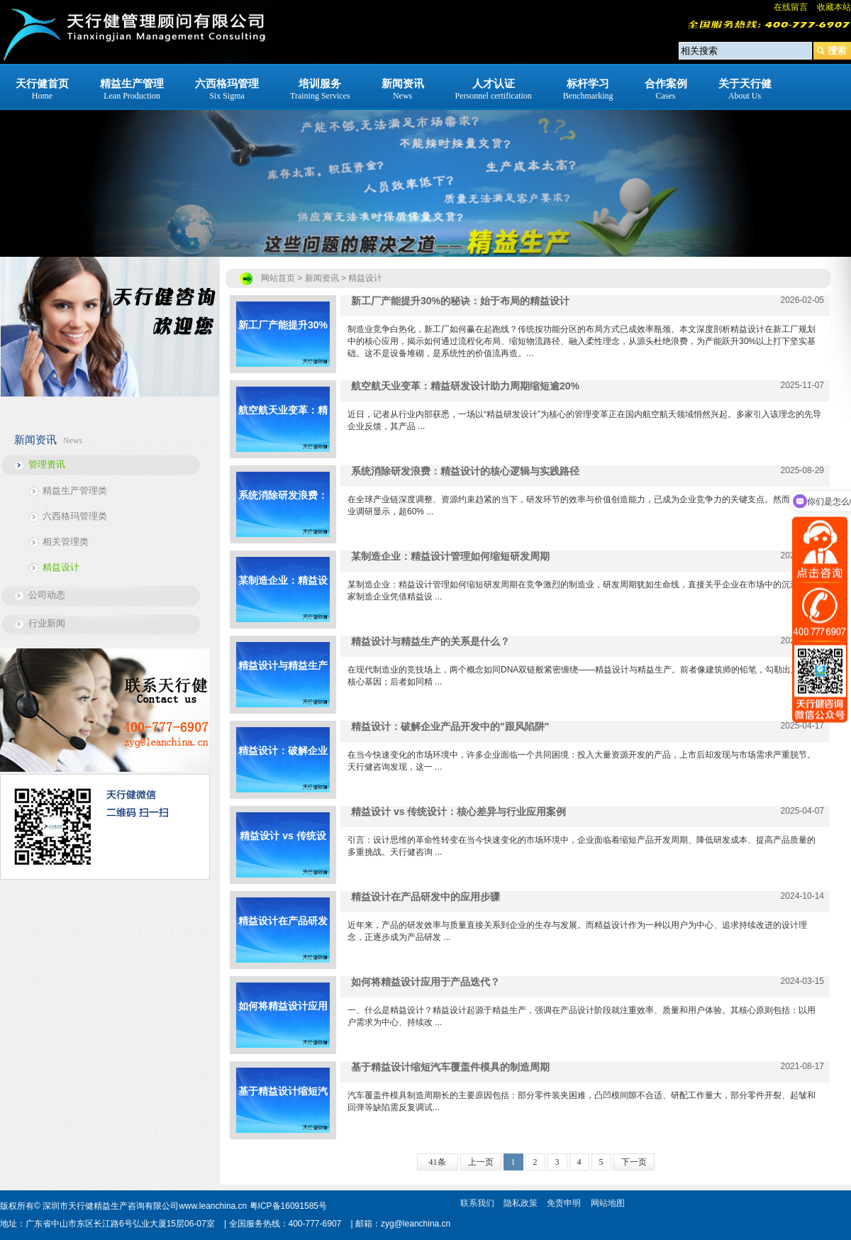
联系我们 (477, 1203)
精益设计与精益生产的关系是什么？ (283, 683)
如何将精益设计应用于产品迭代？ (283, 1024)
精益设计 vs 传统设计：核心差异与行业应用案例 (283, 854)
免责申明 (564, 1203)
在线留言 (791, 7)
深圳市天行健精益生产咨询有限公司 (111, 1206)
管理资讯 (46, 464)
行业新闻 (46, 623)
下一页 (634, 1162)
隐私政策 (521, 1203)
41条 (437, 1162)
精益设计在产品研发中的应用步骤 (283, 939)
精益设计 (61, 567)
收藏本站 (834, 7)
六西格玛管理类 (75, 516)
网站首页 (278, 278)
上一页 (481, 1162)
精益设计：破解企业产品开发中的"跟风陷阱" (283, 768)
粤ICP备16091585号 (288, 1206)
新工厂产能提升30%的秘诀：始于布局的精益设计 (283, 343)
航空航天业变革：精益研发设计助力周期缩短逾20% (283, 428)
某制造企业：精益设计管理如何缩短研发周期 (283, 598)
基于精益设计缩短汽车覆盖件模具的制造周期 (283, 1109)
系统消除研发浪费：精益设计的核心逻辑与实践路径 (283, 513)
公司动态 (46, 594)
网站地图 (608, 1203)
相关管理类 (66, 541)
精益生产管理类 (75, 490)
